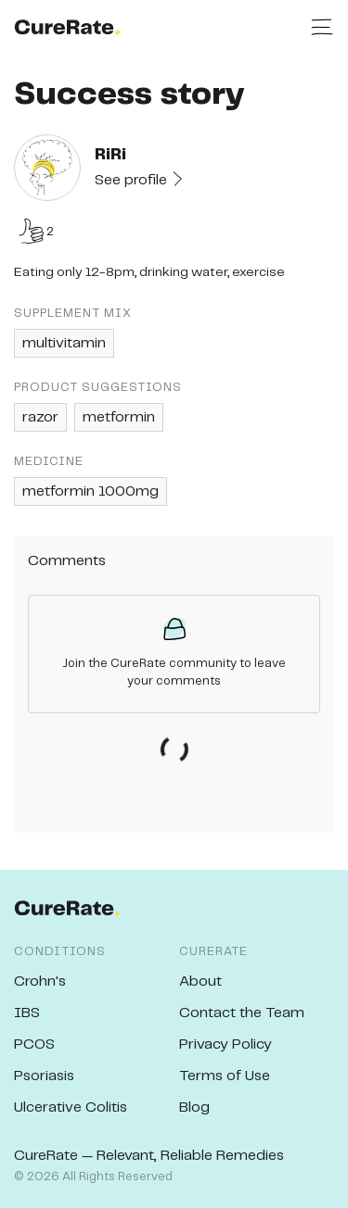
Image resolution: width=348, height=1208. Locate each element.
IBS (27, 1013)
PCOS (34, 1044)
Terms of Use (224, 1076)
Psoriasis (44, 1076)
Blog (194, 1107)
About (200, 981)
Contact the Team (241, 1013)
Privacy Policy (225, 1044)
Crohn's (40, 981)
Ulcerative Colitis (70, 1107)
